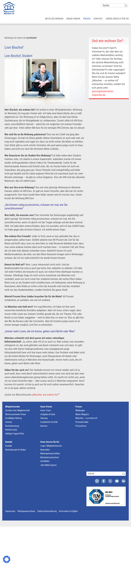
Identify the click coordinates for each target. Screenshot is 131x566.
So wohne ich (19, 38)
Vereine (8, 422)
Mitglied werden (12, 406)
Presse (78, 406)
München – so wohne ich (86, 418)
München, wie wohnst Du (45, 394)
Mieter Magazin (82, 414)
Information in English (68, 511)
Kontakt (8, 442)
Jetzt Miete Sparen (48, 465)
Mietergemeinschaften (50, 453)
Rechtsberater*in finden (15, 449)
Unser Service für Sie (49, 442)
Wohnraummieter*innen (15, 414)
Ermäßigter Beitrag (13, 418)
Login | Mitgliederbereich (51, 445)
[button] (6, 559)
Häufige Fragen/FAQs (14, 433)
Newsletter (45, 449)
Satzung (43, 418)
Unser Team (45, 410)
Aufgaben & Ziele (47, 414)
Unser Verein (46, 406)
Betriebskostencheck (49, 457)
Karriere (43, 426)
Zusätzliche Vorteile (49, 422)
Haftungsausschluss (26, 511)
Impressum (10, 511)
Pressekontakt (81, 422)
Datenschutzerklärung (47, 511)
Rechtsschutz (11, 429)
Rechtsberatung (12, 426)
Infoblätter (45, 461)
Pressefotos (80, 426)
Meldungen (9, 38)
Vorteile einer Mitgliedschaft (17, 410)
